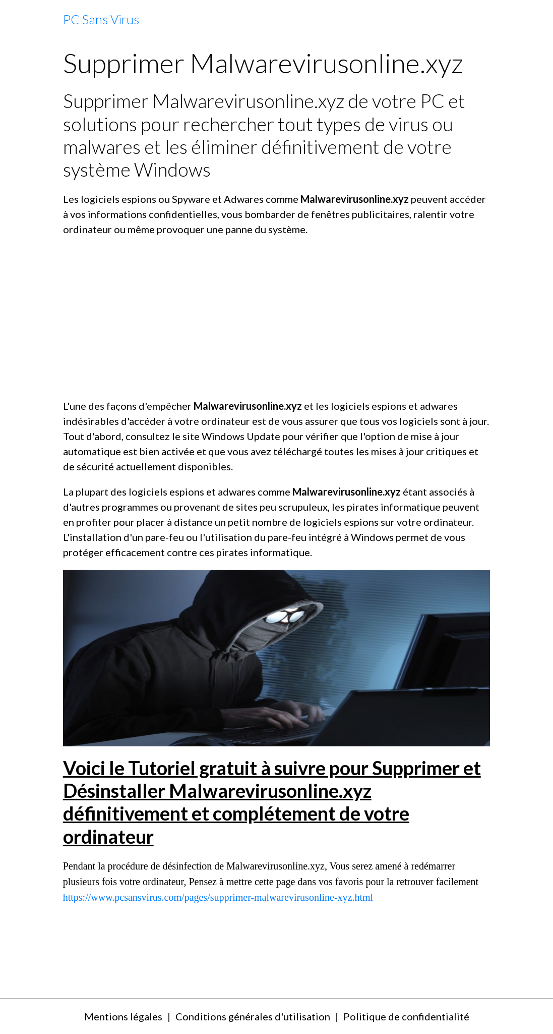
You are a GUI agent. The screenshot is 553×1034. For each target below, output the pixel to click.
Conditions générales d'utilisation (252, 1016)
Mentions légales (123, 1016)
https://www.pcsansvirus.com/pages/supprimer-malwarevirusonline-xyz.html (218, 897)
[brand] (101, 19)
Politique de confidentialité (406, 1016)
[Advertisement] (276, 317)
